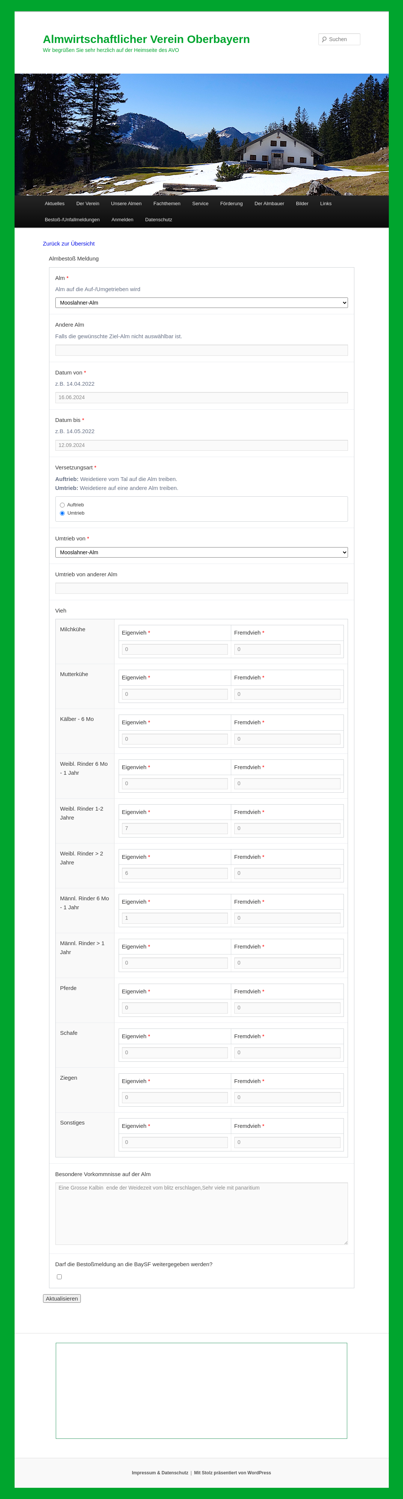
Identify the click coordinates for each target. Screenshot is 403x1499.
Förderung (231, 203)
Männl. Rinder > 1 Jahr (82, 947)
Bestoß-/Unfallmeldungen (72, 219)
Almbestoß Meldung (74, 258)
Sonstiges (72, 1122)
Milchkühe (73, 629)
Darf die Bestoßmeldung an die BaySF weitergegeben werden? (134, 1264)
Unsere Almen (126, 203)
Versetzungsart (76, 467)
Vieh (61, 610)
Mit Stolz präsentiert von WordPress (232, 1472)
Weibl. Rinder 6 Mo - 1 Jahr (84, 768)
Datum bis (70, 420)
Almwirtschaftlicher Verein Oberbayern (146, 39)
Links (326, 203)
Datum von (70, 372)
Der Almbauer (269, 203)
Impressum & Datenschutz (160, 1472)
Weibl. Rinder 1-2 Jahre (82, 813)
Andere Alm (70, 324)
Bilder (302, 203)
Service (200, 203)
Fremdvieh (249, 632)
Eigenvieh (136, 632)
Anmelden (123, 219)
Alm (62, 278)
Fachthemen (166, 203)
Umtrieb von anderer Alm (86, 574)
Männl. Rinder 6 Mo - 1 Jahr (84, 902)
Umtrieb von (72, 538)
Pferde (68, 988)
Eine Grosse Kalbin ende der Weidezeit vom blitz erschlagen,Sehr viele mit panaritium (201, 1213)
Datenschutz (158, 219)
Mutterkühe (74, 674)
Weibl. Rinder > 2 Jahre (81, 858)
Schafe (69, 1033)
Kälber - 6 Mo (77, 719)
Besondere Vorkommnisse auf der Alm (103, 1174)
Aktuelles (55, 203)
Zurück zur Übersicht (69, 243)
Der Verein (87, 203)
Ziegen (68, 1077)
